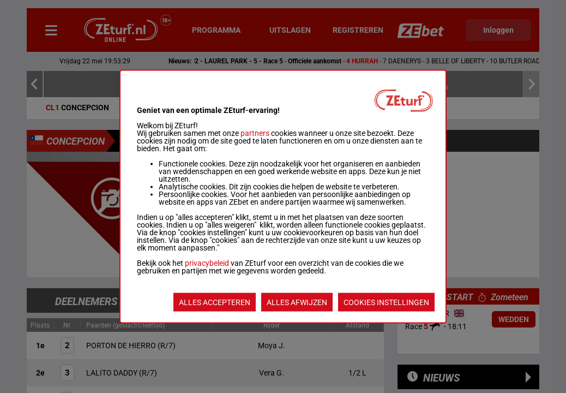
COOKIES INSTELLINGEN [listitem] (386, 302)
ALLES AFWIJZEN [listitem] (297, 302)
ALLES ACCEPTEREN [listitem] (214, 302)
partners (254, 133)
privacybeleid (207, 263)
